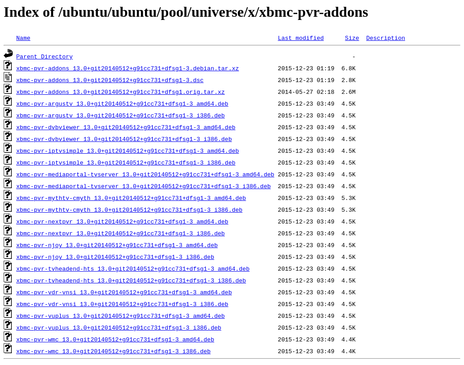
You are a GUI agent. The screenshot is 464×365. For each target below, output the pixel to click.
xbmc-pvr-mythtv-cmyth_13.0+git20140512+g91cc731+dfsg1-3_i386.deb (129, 209)
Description (385, 38)
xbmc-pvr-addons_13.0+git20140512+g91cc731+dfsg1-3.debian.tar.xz (127, 68)
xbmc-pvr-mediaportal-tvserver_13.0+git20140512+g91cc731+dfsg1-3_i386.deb (143, 186)
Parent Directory (44, 56)
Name (23, 38)
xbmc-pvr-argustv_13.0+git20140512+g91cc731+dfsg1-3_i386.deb (120, 115)
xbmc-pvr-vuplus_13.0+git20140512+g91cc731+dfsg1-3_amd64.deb (120, 315)
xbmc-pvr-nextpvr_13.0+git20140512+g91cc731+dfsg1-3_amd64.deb (122, 221)
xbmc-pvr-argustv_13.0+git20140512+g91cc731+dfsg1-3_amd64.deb (122, 103)
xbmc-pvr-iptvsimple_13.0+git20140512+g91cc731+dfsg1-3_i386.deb (126, 162)
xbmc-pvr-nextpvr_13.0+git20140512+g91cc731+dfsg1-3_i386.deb (120, 233)
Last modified (301, 38)
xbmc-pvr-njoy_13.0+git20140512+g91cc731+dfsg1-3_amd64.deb (117, 245)
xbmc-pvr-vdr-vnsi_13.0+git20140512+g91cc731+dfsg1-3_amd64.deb (124, 292)
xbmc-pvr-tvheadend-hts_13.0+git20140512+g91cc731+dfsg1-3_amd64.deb (133, 268)
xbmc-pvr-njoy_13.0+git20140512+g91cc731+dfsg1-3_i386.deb (115, 257)
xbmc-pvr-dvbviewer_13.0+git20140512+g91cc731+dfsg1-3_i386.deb (124, 139)
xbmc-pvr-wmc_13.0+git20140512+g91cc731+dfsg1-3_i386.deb (113, 351)
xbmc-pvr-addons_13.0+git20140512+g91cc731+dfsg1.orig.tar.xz (120, 92)
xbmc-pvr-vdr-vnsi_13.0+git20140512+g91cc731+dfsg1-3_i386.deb (122, 304)
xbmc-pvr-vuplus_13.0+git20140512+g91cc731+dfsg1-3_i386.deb (118, 327)
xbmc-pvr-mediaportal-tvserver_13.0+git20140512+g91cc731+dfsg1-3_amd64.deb (145, 174)
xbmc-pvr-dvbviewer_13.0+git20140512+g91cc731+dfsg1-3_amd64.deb (126, 127)
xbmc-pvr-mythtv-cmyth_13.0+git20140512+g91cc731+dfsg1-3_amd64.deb (131, 198)
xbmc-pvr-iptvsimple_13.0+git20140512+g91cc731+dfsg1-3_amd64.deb (127, 150)
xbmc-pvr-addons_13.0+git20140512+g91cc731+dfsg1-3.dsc (109, 80)
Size (352, 38)
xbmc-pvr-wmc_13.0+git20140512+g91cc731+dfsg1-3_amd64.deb (115, 339)
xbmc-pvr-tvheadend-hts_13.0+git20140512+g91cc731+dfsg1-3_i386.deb (131, 280)
